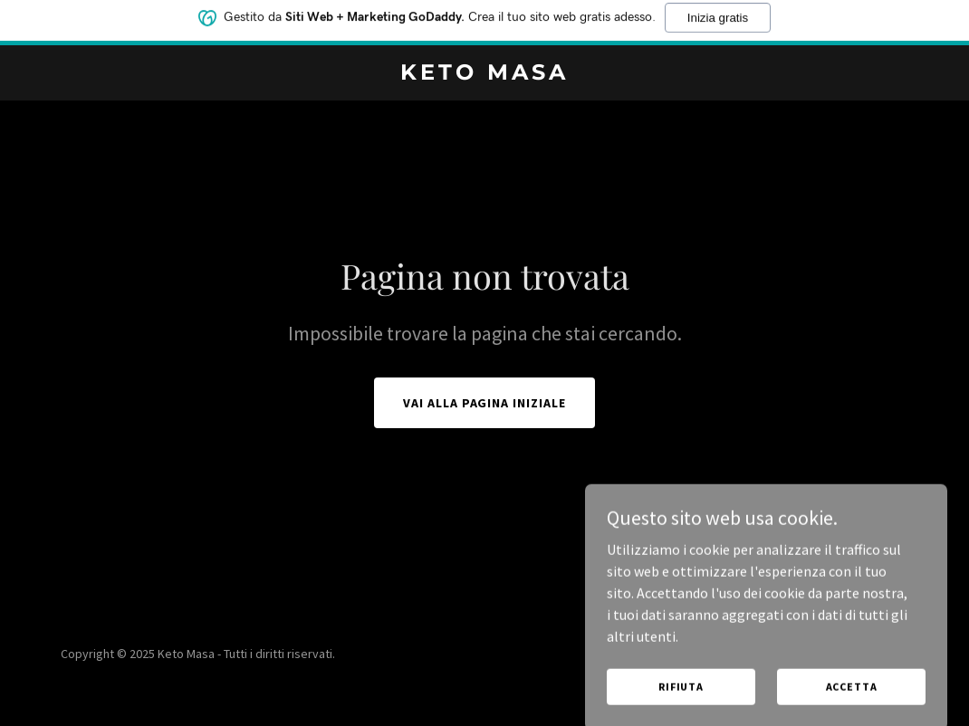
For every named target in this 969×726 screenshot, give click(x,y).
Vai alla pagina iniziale (485, 403)
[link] (485, 74)
